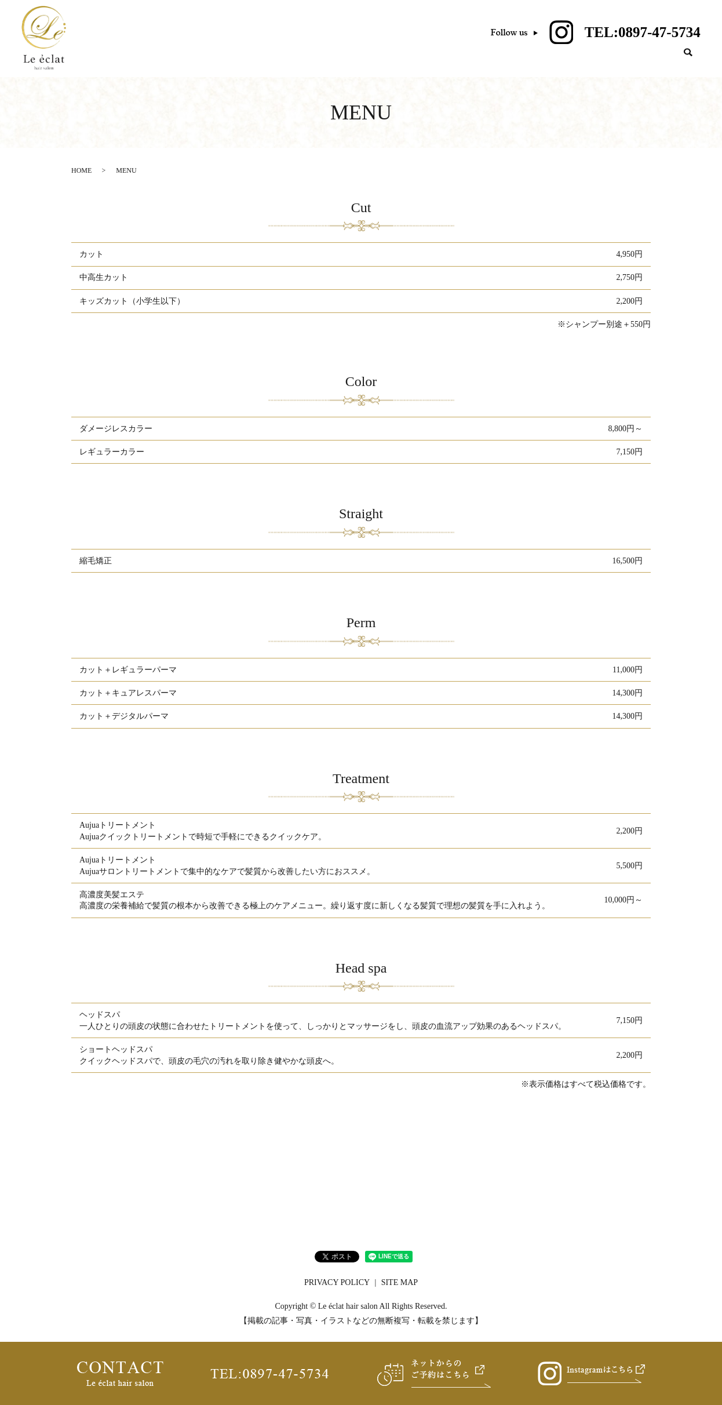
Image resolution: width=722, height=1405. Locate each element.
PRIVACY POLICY (337, 1287)
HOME (441, 64)
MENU (541, 64)
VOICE (589, 64)
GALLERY (645, 64)
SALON (491, 64)
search (688, 64)
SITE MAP (399, 1287)
